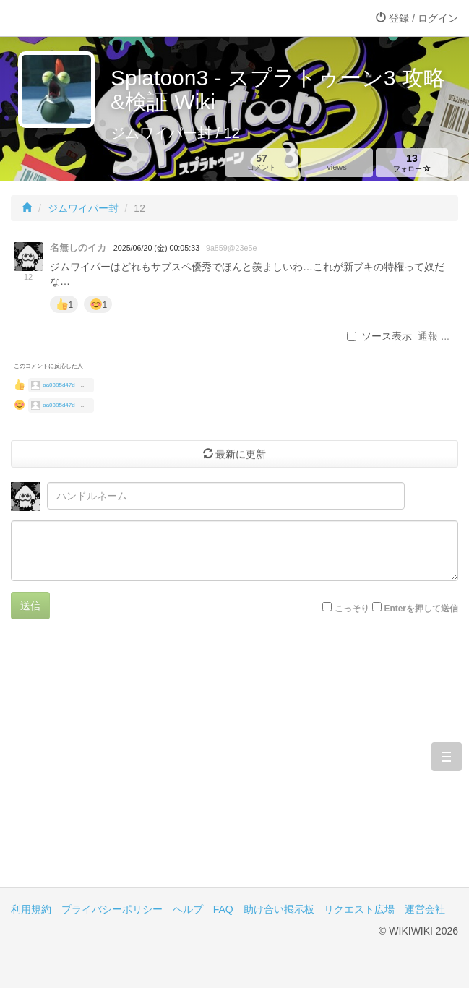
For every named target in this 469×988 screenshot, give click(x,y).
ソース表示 (379, 336)
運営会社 (425, 909)
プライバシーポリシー (112, 909)
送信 (30, 605)
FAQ (223, 909)
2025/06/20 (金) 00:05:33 (156, 248)
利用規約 (31, 909)
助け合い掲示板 (279, 909)
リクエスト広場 (359, 909)
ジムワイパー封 (83, 208)
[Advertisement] (234, 764)
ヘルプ (188, 909)
